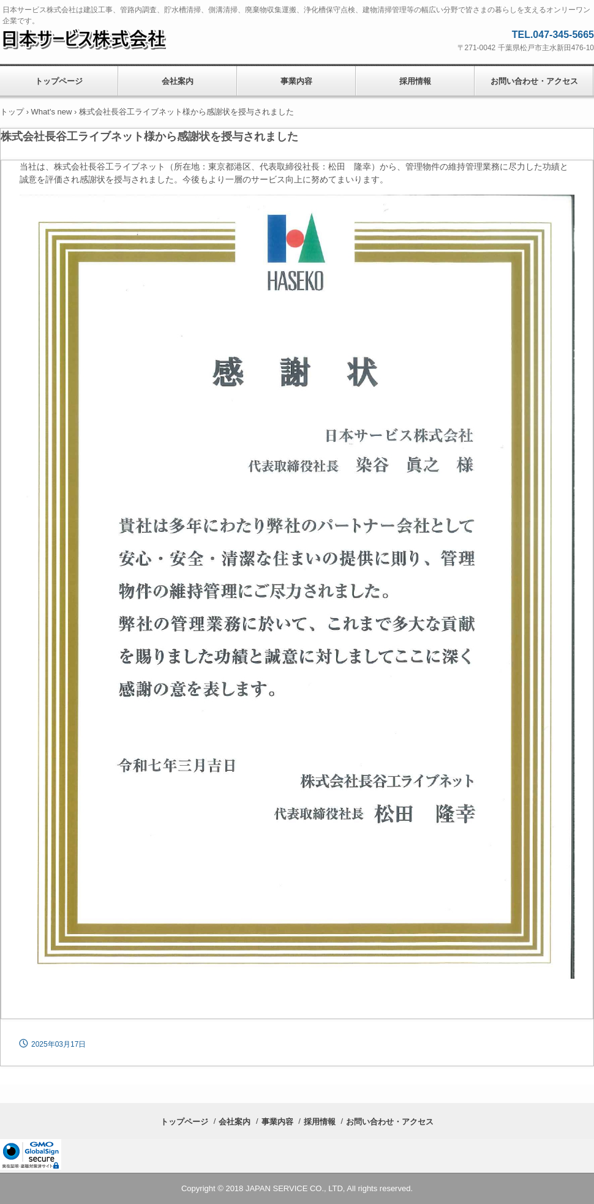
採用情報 (415, 81)
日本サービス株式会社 (94, 38)
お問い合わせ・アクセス (534, 81)
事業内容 (296, 81)
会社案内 (178, 81)
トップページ (184, 1122)
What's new (51, 111)
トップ (12, 111)
